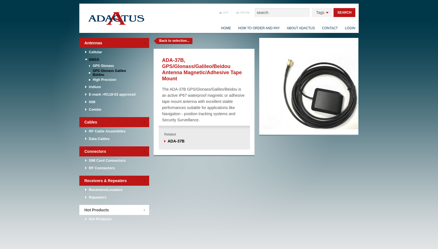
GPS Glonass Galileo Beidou (109, 73)
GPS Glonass (103, 66)
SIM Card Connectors (107, 160)
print (225, 12)
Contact (330, 28)
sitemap (245, 12)
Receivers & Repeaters (105, 180)
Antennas (93, 43)
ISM (92, 102)
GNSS (94, 59)
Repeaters (97, 197)
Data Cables (99, 139)
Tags (320, 12)
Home (226, 28)
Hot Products (96, 210)
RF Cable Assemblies (107, 131)
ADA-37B (176, 141)
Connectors (95, 151)
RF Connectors (102, 168)
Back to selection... (174, 41)
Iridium (95, 87)
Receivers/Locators (105, 190)
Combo (95, 109)
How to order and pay (259, 28)
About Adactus (301, 28)
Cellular (95, 52)
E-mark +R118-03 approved (112, 94)
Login (350, 28)
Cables (90, 122)
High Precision (104, 80)
